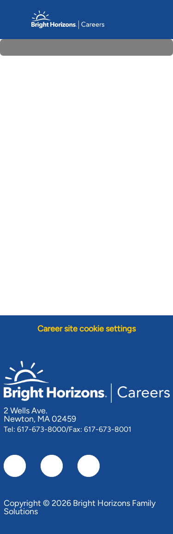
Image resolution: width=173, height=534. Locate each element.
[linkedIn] (52, 466)
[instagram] (89, 466)
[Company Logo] (67, 19)
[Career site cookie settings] (86, 329)
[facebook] (15, 466)
